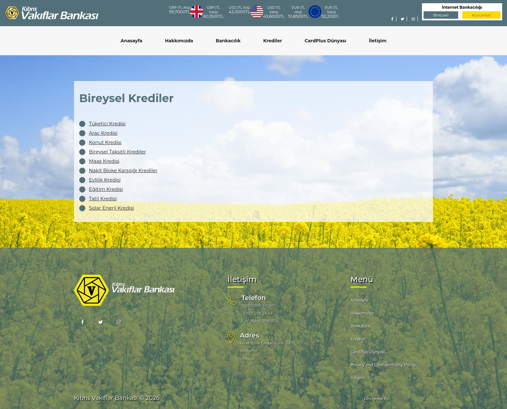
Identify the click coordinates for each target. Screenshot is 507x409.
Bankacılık (228, 41)
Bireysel (440, 15)
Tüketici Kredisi (107, 124)
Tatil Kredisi (103, 198)
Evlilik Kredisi (105, 180)
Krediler (272, 41)
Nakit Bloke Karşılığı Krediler (123, 170)
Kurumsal (481, 15)
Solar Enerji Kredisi (111, 208)
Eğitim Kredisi (106, 189)
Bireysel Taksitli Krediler (117, 152)
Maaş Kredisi (104, 161)
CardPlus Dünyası (325, 41)
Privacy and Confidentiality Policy (383, 364)
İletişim (377, 41)
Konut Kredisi (105, 142)
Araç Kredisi (103, 133)
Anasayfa (131, 41)
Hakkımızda (179, 41)
